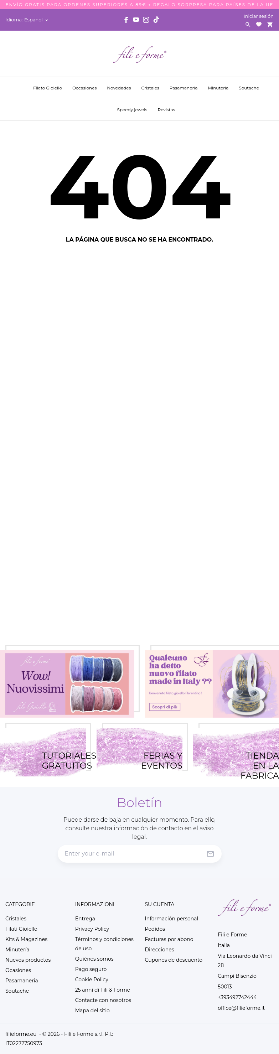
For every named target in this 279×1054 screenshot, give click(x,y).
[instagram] (146, 20)
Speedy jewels (133, 105)
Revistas (167, 105)
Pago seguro (91, 969)
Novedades (119, 84)
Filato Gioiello (47, 88)
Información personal (171, 918)
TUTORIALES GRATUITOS (64, 752)
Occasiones (85, 84)
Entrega (85, 918)
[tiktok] (156, 19)
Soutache (249, 84)
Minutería (218, 84)
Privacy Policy (92, 929)
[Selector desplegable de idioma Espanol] (36, 19)
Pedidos (155, 929)
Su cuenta (160, 904)
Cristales (150, 84)
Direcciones (159, 949)
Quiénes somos (94, 959)
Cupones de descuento (174, 960)
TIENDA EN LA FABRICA (260, 752)
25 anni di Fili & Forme (102, 990)
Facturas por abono (169, 939)
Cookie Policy (91, 979)
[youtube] (136, 19)
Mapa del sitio (92, 1010)
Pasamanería (184, 84)
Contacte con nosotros (103, 1000)
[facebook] (126, 20)
